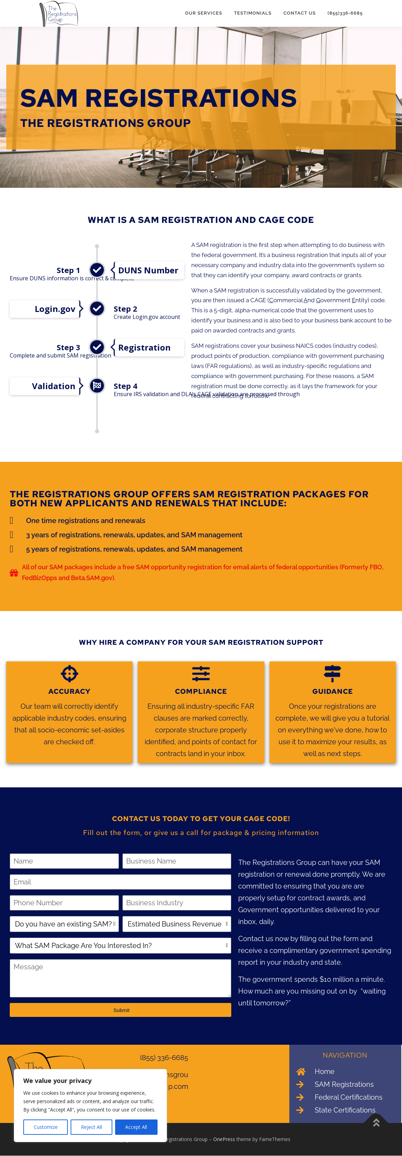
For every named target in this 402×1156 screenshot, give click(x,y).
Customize (46, 1127)
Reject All (91, 1127)
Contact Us (299, 13)
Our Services (203, 13)
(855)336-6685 (345, 13)
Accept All (136, 1127)
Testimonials (253, 13)
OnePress (224, 1139)
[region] (90, 1105)
